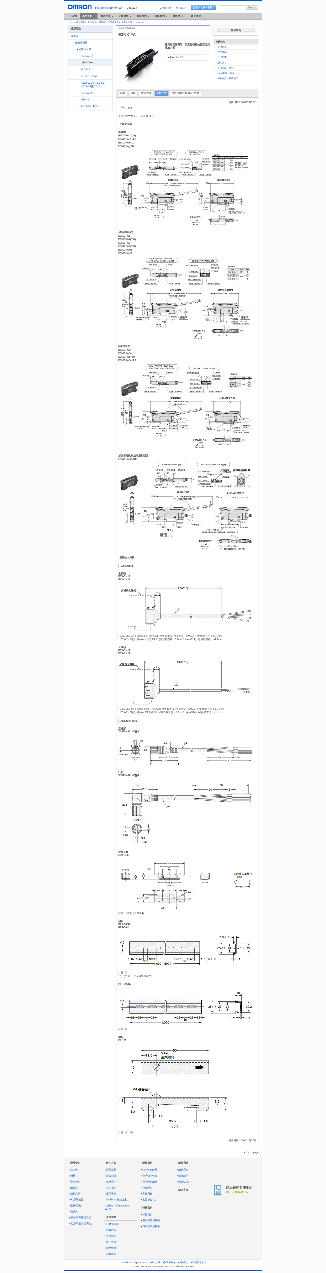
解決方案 (110, 1162)
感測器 (102, 22)
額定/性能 (146, 93)
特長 (122, 93)
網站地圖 (155, 1262)
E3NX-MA (87, 92)
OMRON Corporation (134, 1262)
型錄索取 (180, 8)
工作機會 (146, 1193)
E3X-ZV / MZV (89, 106)
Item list (175, 57)
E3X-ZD (86, 99)
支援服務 (110, 1217)
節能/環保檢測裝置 (80, 1217)
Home (73, 16)
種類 (133, 93)
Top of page (251, 1152)
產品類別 (92, 22)
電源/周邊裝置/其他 (80, 1223)
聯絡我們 (166, 8)
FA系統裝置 (76, 1199)
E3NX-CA (87, 55)
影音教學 (110, 1230)
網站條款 (183, 1262)
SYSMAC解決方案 (116, 1199)
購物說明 (182, 1175)
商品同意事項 (198, 1262)
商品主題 (110, 1169)
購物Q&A (183, 1181)
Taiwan (132, 8)
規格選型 (221, 47)
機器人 (73, 1211)
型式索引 (221, 62)
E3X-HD (86, 69)
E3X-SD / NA (89, 76)
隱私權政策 (169, 1262)
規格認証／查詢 (224, 68)
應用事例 (236, 30)
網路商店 (182, 1162)
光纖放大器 (126, 22)
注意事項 (221, 52)
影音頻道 (110, 1175)
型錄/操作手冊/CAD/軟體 (185, 93)
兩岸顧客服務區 (150, 1220)
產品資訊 (80, 22)
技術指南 (221, 57)
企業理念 (146, 1187)
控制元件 (74, 1193)
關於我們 (146, 1162)
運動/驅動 (75, 1205)
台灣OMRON (149, 1175)
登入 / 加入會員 (203, 7)
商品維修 (110, 1247)
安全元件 (74, 1181)
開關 (72, 1175)
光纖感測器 (113, 22)
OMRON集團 (149, 1169)
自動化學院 (112, 1223)
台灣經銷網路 (149, 1181)
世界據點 (148, 1199)
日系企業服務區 (150, 1226)
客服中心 (110, 1236)
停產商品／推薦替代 (227, 78)
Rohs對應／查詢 (225, 73)
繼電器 (73, 1187)
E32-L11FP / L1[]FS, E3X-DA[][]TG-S (93, 84)
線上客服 (196, 16)
